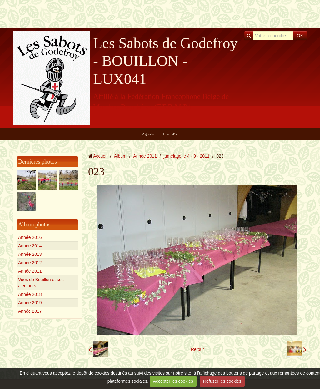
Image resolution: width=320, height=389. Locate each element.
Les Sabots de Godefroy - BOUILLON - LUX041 (165, 61)
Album (120, 156)
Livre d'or (170, 134)
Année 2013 (30, 254)
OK (300, 35)
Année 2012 (30, 262)
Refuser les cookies (222, 381)
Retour (197, 349)
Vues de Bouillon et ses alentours (41, 282)
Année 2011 (30, 271)
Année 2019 (30, 302)
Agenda (148, 134)
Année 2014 (30, 245)
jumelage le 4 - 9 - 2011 (187, 156)
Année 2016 (30, 237)
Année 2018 (30, 294)
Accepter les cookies (173, 381)
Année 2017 (30, 311)
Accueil (100, 156)
